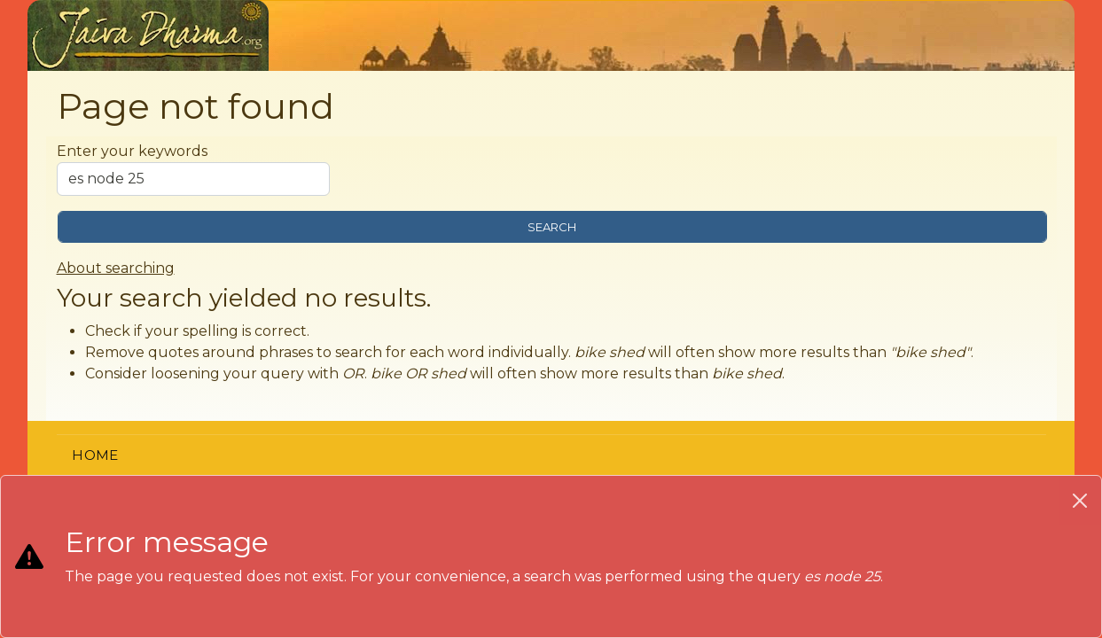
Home (95, 455)
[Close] (1080, 500)
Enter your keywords (132, 151)
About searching (116, 268)
